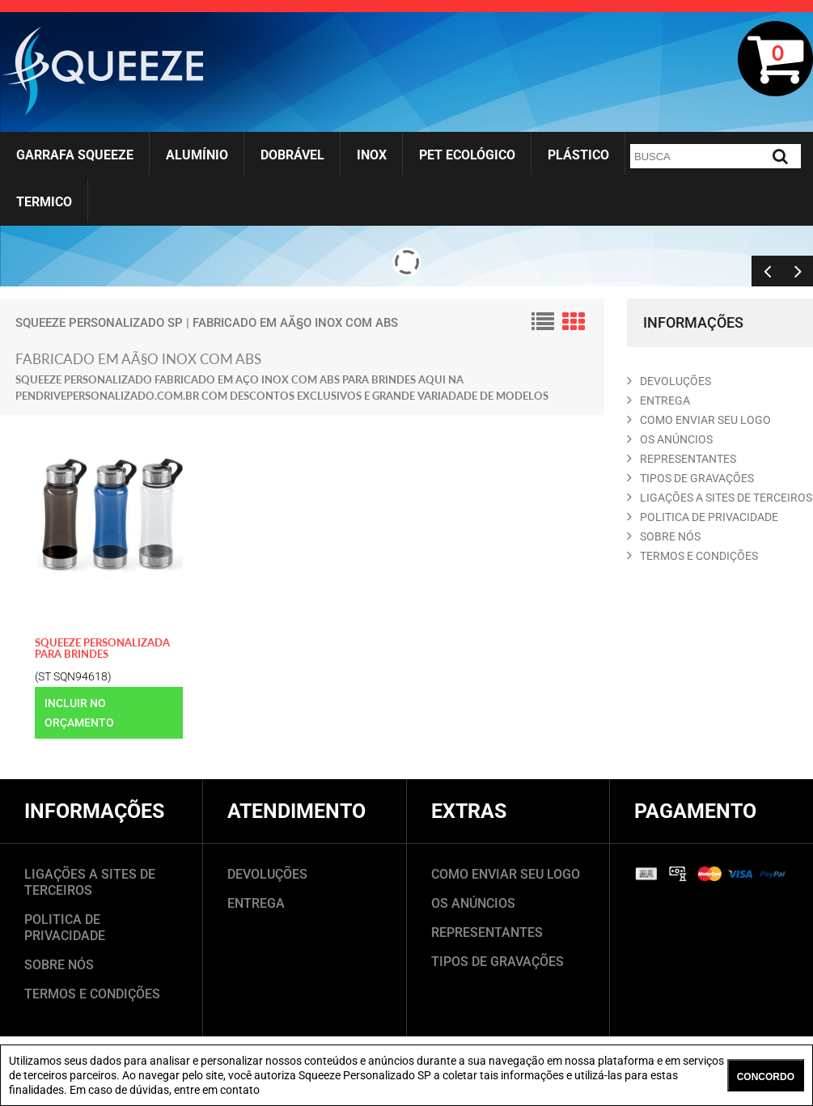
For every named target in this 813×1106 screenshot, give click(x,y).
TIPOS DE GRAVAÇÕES (497, 961)
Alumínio (197, 155)
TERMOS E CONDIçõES (692, 555)
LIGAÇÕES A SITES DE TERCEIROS (89, 882)
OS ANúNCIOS (670, 439)
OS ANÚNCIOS (473, 903)
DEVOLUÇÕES (267, 874)
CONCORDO (765, 1077)
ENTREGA (658, 400)
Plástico (578, 155)
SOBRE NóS (664, 536)
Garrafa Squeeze (74, 155)
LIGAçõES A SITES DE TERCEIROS (719, 497)
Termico (44, 202)
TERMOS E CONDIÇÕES (92, 994)
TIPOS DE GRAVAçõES (690, 478)
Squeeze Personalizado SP (99, 323)
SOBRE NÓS (59, 965)
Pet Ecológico (467, 155)
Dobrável (292, 155)
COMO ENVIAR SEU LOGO (699, 419)
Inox (372, 155)
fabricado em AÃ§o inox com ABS (295, 323)
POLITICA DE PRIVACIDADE (702, 517)
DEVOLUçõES (669, 381)
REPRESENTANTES (681, 458)
